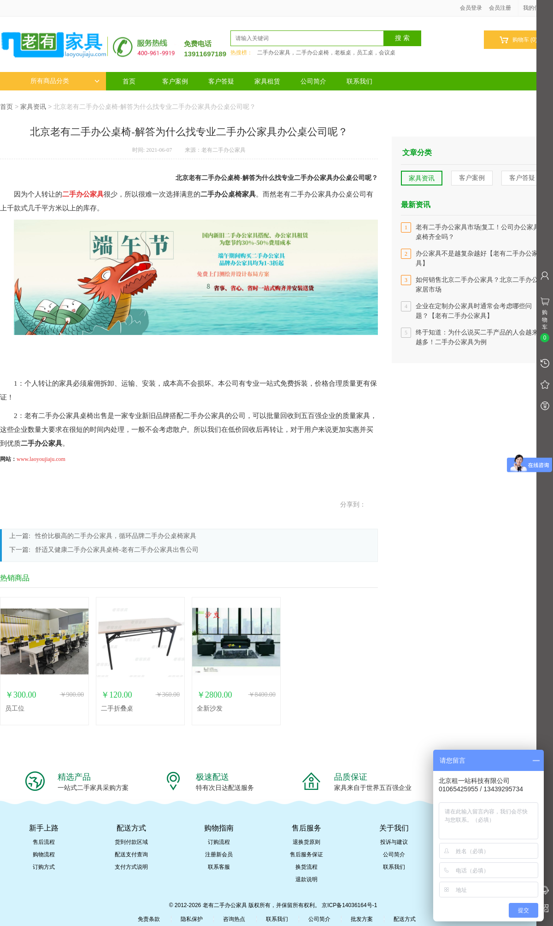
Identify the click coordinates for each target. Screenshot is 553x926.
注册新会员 (219, 854)
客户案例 (175, 81)
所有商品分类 (65, 81)
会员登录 (471, 8)
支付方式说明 (131, 867)
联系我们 (359, 81)
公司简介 (313, 81)
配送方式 (405, 919)
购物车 (518, 40)
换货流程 (306, 867)
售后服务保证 (306, 854)
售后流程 (44, 842)
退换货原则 (306, 842)
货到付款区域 (131, 842)
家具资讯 (33, 106)
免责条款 (149, 919)
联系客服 (219, 867)
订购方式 (44, 867)
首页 (129, 81)
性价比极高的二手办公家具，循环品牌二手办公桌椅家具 (115, 535)
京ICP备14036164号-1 (349, 905)
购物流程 (44, 854)
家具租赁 (267, 81)
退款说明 (306, 879)
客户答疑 (221, 81)
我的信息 (537, 8)
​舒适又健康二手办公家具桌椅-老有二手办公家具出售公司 (117, 549)
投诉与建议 (394, 842)
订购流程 (219, 842)
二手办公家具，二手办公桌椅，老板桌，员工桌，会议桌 (326, 52)
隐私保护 (192, 919)
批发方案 (362, 919)
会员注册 (500, 8)
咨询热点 (234, 919)
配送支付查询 (131, 854)
